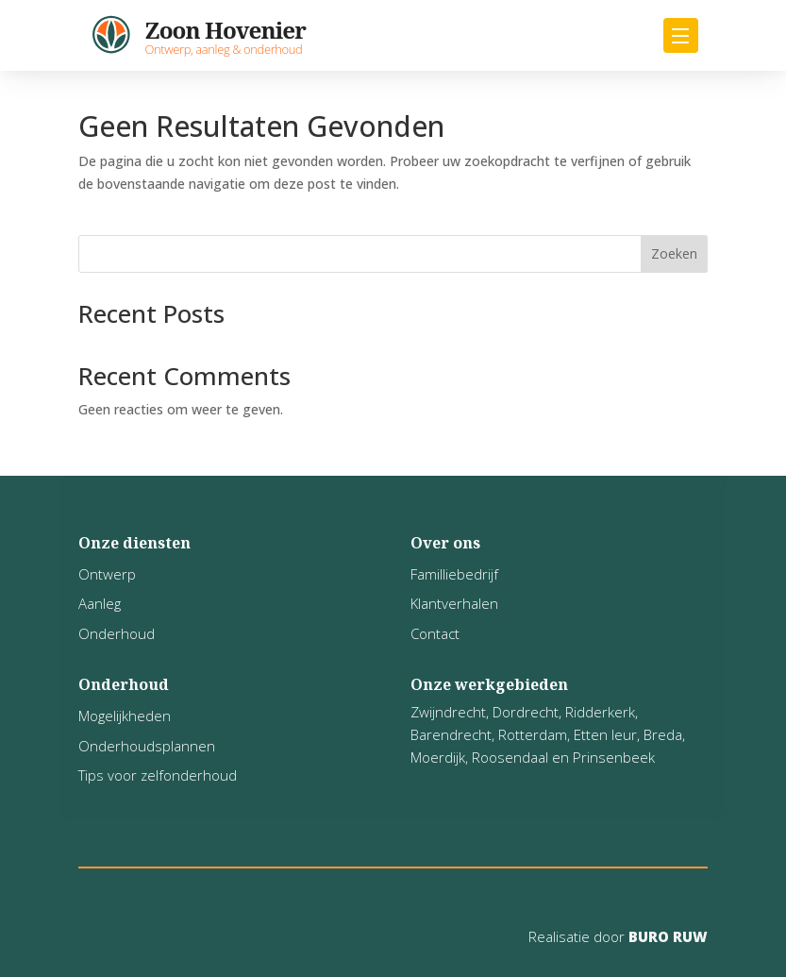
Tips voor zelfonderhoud (157, 775)
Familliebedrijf (454, 573)
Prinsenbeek (614, 757)
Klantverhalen (454, 603)
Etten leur (605, 734)
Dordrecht (526, 711)
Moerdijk (437, 757)
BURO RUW (666, 936)
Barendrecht (451, 734)
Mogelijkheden (124, 715)
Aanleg (99, 603)
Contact (435, 633)
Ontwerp (107, 573)
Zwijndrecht (448, 711)
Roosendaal (510, 757)
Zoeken (674, 253)
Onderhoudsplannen (146, 745)
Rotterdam (532, 734)
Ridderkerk (600, 711)
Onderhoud (116, 633)
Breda (663, 734)
